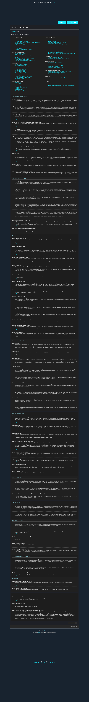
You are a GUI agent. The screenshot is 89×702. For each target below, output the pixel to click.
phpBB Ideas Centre (69, 604)
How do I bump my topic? (19, 78)
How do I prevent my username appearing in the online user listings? (27, 42)
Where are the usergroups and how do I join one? (57, 42)
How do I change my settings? (20, 53)
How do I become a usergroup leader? (55, 43)
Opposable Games (44, 675)
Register (72, 22)
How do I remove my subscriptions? (54, 73)
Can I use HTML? (18, 83)
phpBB (39, 632)
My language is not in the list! (20, 57)
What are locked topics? (19, 90)
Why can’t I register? (18, 48)
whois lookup (37, 613)
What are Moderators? (52, 40)
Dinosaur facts (47, 630)
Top (16, 103)
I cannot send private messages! (54, 51)
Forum (53, 2)
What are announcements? (20, 88)
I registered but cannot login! (20, 44)
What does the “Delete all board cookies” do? (23, 49)
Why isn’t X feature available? (53, 84)
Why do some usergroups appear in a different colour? (58, 44)
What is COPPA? (18, 47)
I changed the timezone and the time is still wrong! (24, 55)
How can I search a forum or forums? (55, 62)
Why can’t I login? (18, 38)
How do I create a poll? (19, 68)
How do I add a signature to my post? (22, 66)
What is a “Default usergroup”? (53, 45)
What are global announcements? (21, 87)
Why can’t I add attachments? (20, 72)
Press (49, 2)
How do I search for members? (53, 66)
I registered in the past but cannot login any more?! (24, 45)
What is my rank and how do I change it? (22, 59)
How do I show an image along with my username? (24, 58)
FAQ (19, 27)
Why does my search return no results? (55, 63)
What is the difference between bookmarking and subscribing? (59, 71)
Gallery (44, 2)
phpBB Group (48, 598)
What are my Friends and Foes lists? (55, 57)
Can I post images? (18, 86)
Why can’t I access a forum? (20, 71)
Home (35, 2)
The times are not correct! (19, 54)
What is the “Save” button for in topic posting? (23, 76)
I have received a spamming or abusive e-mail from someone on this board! (62, 53)
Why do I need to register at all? (21, 40)
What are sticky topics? (19, 89)
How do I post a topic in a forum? (21, 64)
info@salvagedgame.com (44, 663)
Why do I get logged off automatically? (22, 41)
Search (25, 27)
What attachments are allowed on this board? (56, 77)
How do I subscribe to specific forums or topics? (57, 72)
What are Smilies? (18, 85)
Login (62, 22)
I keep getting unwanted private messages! (56, 52)
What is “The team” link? (52, 47)
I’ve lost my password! (19, 43)
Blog (39, 2)
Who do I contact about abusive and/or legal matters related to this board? (62, 85)
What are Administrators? (52, 38)
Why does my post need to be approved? (22, 77)
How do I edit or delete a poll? (20, 70)
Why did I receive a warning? (20, 73)
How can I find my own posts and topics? (55, 67)
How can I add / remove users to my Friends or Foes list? (58, 58)
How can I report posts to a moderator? (22, 75)
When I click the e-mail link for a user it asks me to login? (25, 60)
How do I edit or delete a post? (20, 65)
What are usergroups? (52, 41)
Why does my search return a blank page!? (56, 65)
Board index (14, 31)
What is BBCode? (18, 82)
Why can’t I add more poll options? (21, 69)
